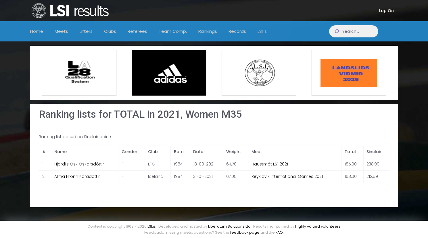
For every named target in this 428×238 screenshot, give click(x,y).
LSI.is (151, 226)
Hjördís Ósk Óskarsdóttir (79, 169)
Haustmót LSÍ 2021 (270, 169)
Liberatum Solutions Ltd (229, 226)
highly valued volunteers (318, 226)
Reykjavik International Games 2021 (287, 181)
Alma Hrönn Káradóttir (77, 181)
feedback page (245, 232)
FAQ (279, 232)
